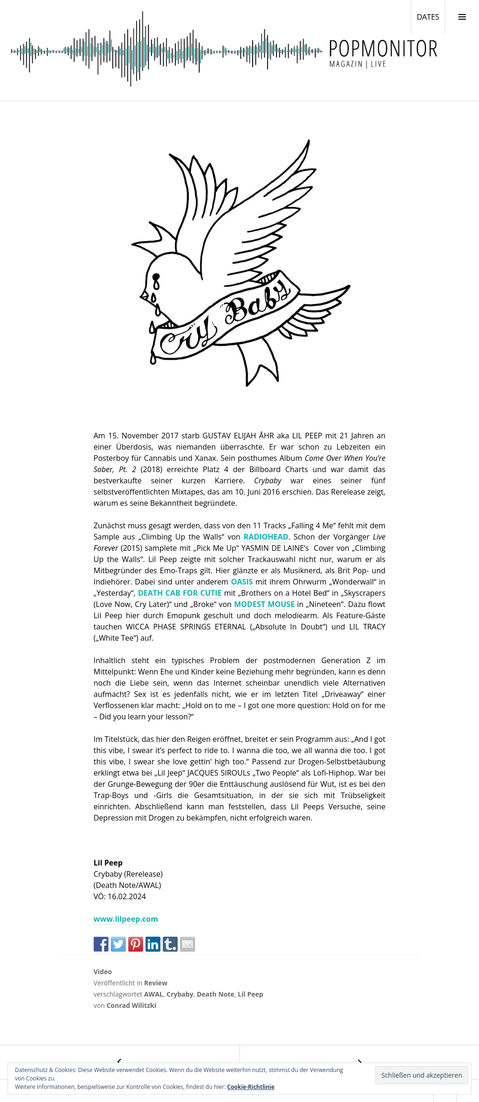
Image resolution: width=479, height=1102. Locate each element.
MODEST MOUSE (264, 604)
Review (155, 982)
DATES (431, 16)
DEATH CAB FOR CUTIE (180, 593)
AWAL (153, 994)
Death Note (215, 994)
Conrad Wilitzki (131, 1005)
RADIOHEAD (266, 537)
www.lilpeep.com (126, 919)
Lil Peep (250, 994)
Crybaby (180, 994)
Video (103, 971)
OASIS (242, 582)
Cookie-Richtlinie (251, 1087)
